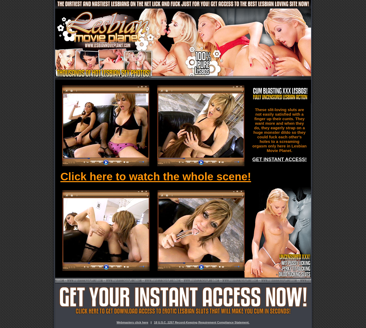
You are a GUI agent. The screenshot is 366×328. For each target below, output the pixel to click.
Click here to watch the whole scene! (156, 176)
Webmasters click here (132, 322)
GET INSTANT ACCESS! (279, 159)
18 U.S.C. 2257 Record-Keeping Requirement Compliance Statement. (202, 322)
